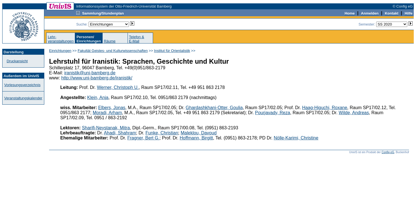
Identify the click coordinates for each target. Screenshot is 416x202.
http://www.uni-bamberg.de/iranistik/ (96, 77)
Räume (109, 41)
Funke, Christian (161, 132)
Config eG (388, 152)
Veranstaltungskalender (23, 98)
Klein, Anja (97, 97)
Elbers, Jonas (111, 107)
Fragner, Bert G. (143, 138)
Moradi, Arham (107, 112)
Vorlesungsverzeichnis (22, 85)
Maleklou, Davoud (198, 132)
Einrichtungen (60, 51)
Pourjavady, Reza (272, 112)
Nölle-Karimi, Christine (296, 138)
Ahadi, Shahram (120, 132)
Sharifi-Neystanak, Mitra (106, 127)
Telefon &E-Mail (136, 39)
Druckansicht (17, 61)
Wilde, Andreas (354, 112)
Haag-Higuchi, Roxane (324, 107)
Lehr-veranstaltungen (61, 39)
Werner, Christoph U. (118, 87)
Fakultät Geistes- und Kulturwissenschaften (113, 51)
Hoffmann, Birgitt (196, 138)
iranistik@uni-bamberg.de (89, 72)
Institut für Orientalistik (172, 51)
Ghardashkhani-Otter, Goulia (214, 107)
